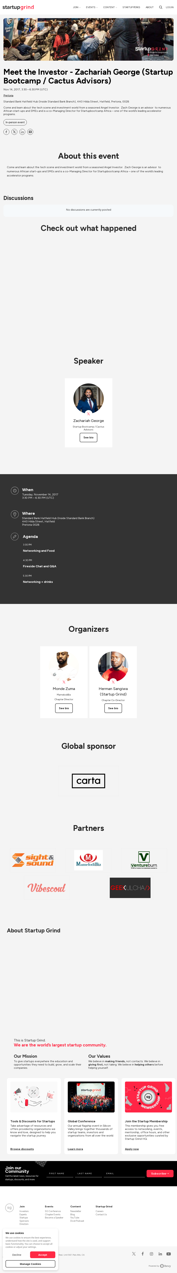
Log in (170, 7)
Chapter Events (52, 1214)
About (150, 7)
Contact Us (101, 1214)
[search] (160, 7)
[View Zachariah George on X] (88, 414)
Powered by (160, 1266)
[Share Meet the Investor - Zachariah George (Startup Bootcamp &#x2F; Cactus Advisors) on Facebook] (6, 132)
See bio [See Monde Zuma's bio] (64, 708)
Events (90, 7)
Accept (42, 1254)
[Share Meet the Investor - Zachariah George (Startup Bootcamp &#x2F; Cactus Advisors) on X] (14, 132)
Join (75, 7)
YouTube (74, 1217)
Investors (24, 1211)
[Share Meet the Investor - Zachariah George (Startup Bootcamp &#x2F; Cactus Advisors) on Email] (30, 132)
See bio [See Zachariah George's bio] (88, 437)
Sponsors (24, 1221)
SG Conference (53, 1211)
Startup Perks (131, 7)
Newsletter (75, 1211)
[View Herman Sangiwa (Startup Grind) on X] (113, 682)
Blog (72, 1214)
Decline (16, 1254)
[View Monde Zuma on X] (64, 682)
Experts (23, 1214)
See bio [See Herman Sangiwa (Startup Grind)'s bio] (113, 708)
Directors (24, 1224)
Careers (99, 1211)
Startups (24, 1217)
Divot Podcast (77, 1221)
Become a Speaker (54, 1217)
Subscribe (158, 1173)
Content (109, 7)
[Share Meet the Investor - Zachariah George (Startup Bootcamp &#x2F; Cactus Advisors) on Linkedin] (22, 132)
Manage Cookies (30, 1264)
